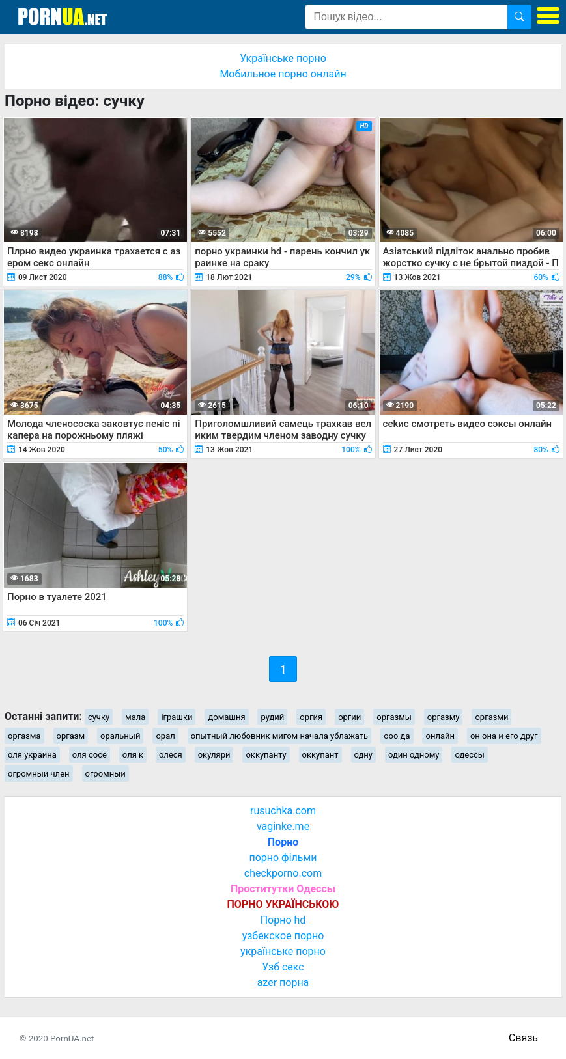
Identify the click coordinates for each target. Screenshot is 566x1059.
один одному (414, 755)
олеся (170, 755)
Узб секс (283, 967)
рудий (272, 717)
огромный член (39, 773)
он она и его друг (504, 736)
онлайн (440, 736)
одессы (469, 755)
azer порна (283, 982)
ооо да (397, 736)
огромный (105, 773)
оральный (120, 736)
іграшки (176, 717)
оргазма (24, 736)
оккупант (320, 755)
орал (165, 736)
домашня (226, 717)
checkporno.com (283, 873)
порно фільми (283, 857)
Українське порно (283, 58)
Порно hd (283, 920)
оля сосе (89, 755)
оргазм (71, 736)
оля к (132, 755)
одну (363, 755)
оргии (349, 717)
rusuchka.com (283, 811)
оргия (311, 717)
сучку (98, 717)
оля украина (32, 755)
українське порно (283, 951)
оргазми (491, 717)
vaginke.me (283, 826)
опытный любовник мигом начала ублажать (279, 736)
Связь (523, 1038)
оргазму (443, 717)
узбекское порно (283, 935)
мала (135, 717)
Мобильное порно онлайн (282, 74)
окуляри (214, 755)
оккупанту (266, 755)
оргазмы (394, 717)
